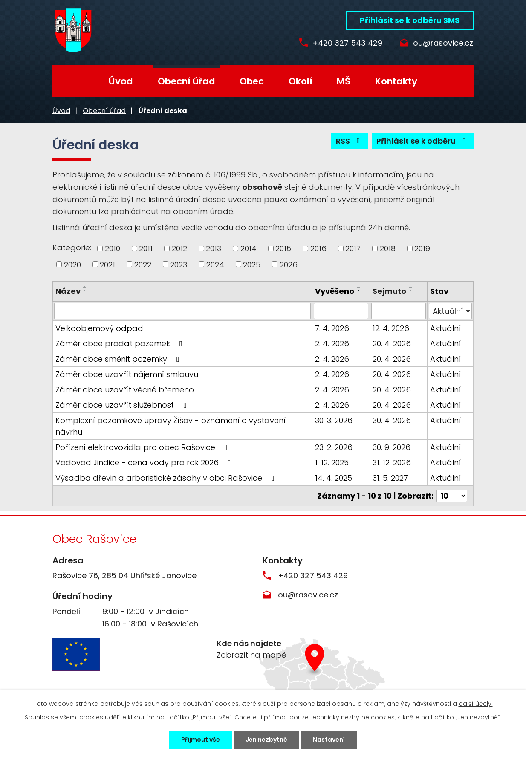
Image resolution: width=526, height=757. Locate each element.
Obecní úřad (186, 81)
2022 (142, 264)
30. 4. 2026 (392, 420)
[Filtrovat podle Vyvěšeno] (341, 311)
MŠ (343, 81)
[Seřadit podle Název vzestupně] (85, 287)
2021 (107, 264)
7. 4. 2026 (332, 328)
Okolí (300, 81)
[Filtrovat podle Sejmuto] (398, 311)
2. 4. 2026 (332, 343)
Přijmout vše (200, 739)
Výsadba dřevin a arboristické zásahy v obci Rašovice (166, 478)
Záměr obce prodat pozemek (120, 343)
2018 (388, 248)
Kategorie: (71, 247)
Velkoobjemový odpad (99, 328)
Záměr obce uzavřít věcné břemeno (124, 389)
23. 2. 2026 (334, 447)
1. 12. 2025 (332, 462)
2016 (318, 248)
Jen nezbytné (266, 739)
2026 (289, 264)
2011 (146, 248)
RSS (350, 141)
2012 (179, 248)
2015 (283, 248)
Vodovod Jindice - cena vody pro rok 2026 (144, 462)
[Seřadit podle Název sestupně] (85, 290)
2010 (112, 248)
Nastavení (329, 739)
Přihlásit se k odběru (422, 141)
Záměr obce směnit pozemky (119, 359)
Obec (252, 81)
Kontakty (396, 81)
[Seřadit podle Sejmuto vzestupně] (411, 287)
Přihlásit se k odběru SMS (410, 20)
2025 (251, 264)
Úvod (121, 81)
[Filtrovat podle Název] (182, 311)
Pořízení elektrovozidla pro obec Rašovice (143, 447)
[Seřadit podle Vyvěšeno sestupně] (359, 290)
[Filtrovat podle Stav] (450, 311)
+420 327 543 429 (347, 43)
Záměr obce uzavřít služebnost (122, 405)
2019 (422, 248)
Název (68, 291)
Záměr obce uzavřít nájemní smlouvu (126, 374)
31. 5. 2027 (390, 478)
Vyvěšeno (334, 291)
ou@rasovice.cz (443, 43)
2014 (248, 248)
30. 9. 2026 (391, 447)
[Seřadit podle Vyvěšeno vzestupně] (359, 287)
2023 (178, 264)
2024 (215, 264)
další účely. (476, 703)
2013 (213, 248)
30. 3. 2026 (334, 420)
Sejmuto (389, 291)
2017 (353, 248)
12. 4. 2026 (391, 328)
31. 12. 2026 (392, 462)
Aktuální (445, 328)
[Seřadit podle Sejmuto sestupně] (411, 290)
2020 (72, 264)
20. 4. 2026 (392, 343)
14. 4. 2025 (333, 478)
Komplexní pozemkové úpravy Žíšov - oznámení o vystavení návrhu (170, 426)
